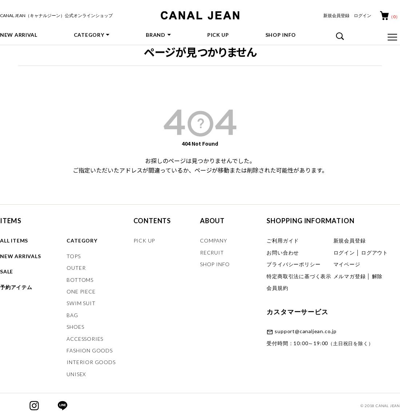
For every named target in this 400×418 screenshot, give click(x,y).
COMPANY (213, 240)
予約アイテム (16, 287)
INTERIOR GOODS (91, 362)
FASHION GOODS (89, 350)
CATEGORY (89, 35)
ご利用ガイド (283, 240)
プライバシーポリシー (293, 264)
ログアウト (374, 252)
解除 (377, 276)
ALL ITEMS (14, 240)
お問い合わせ (283, 252)
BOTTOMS (80, 280)
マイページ (346, 264)
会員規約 (277, 288)
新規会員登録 (336, 15)
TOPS (73, 256)
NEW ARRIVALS (20, 256)
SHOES (75, 327)
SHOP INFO (280, 35)
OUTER (76, 268)
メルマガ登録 (349, 276)
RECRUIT (212, 252)
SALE (6, 271)
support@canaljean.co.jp (305, 331)
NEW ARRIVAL (18, 35)
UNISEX (76, 374)
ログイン (362, 15)
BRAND (155, 35)
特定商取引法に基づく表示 (299, 276)
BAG (72, 315)
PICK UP (218, 35)
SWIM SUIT (81, 303)
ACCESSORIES (85, 339)
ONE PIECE (81, 291)
